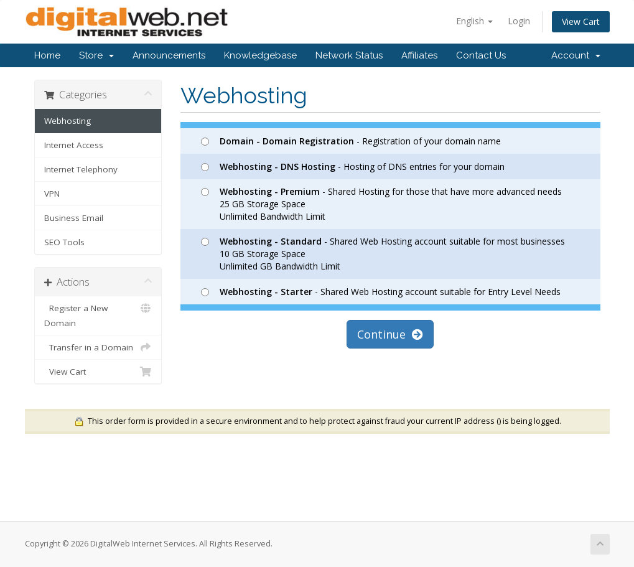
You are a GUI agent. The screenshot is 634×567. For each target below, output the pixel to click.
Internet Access (73, 145)
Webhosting (67, 120)
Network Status (349, 55)
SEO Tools (64, 242)
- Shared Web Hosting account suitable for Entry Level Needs (381, 292)
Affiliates (419, 55)
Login (519, 21)
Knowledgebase (260, 55)
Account (575, 55)
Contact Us (481, 55)
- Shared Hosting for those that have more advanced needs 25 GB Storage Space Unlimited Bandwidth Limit (381, 203)
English (474, 21)
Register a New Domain (98, 315)
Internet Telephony (81, 169)
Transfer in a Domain (98, 347)
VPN (52, 193)
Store (96, 55)
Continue (390, 334)
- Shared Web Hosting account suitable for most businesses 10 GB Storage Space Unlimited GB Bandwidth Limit (383, 253)
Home (47, 55)
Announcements (169, 55)
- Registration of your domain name (351, 141)
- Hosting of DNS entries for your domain (353, 166)
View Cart (581, 21)
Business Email (73, 217)
